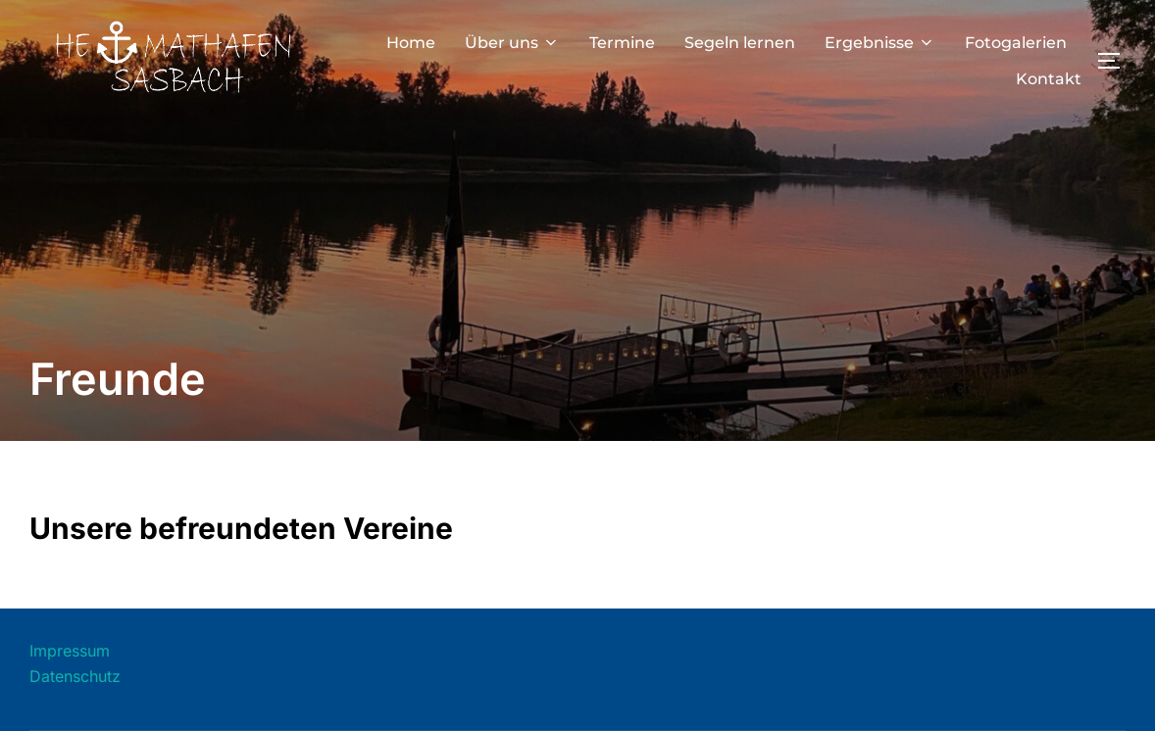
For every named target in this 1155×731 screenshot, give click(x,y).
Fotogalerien (1016, 42)
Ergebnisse (880, 42)
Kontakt (1048, 79)
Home (410, 42)
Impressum (69, 650)
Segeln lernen (739, 42)
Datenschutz (75, 676)
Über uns (512, 42)
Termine (622, 42)
